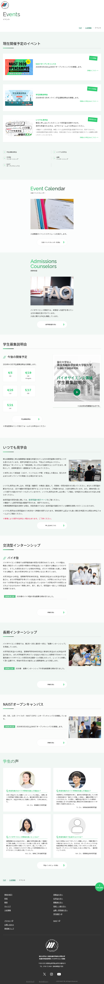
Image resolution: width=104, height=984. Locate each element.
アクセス (7, 917)
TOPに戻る (99, 883)
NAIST (55, 917)
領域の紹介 (8, 891)
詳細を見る (55, 610)
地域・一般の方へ (59, 903)
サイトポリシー (43, 977)
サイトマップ (30, 977)
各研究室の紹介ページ (37, 497)
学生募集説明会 (12, 152)
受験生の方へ (57, 891)
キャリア (7, 903)
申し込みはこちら (55, 523)
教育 (5, 899)
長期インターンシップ (62, 157)
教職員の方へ (57, 899)
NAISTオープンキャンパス (13, 164)
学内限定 (56, 910)
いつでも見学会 (61, 152)
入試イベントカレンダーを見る (52, 241)
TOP (80, 28)
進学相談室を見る (55, 323)
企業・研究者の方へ (60, 907)
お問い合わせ (8, 921)
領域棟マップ (8, 925)
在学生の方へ (57, 895)
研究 (5, 895)
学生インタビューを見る (53, 862)
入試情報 (88, 28)
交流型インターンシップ (12, 157)
